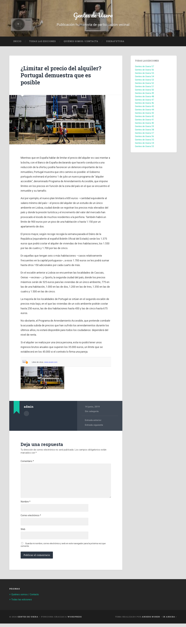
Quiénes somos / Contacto (26, 598)
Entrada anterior (93, 421)
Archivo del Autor (26, 414)
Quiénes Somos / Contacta (81, 42)
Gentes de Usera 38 (144, 130)
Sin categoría (92, 412)
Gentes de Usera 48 (144, 97)
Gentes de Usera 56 (144, 70)
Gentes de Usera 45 (144, 107)
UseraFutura (115, 42)
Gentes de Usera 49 (144, 94)
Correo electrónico (31, 518)
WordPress (74, 620)
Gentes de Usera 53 (144, 80)
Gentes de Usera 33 (144, 147)
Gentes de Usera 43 (144, 114)
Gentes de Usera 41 (144, 120)
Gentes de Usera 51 (144, 87)
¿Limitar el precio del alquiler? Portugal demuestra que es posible (63, 76)
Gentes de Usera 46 (144, 104)
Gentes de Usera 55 (144, 74)
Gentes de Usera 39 (144, 127)
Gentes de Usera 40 (144, 123)
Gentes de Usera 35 (144, 140)
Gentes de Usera (93, 15)
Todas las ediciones (42, 42)
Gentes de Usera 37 (144, 133)
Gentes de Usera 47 (144, 100)
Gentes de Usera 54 (144, 77)
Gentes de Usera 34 (144, 143)
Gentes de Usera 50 (144, 90)
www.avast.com (50, 363)
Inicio (17, 42)
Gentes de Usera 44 (144, 110)
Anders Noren (151, 620)
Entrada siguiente (94, 425)
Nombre (25, 504)
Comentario (27, 462)
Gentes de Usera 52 (144, 84)
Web (23, 532)
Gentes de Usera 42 (144, 117)
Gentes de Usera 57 (144, 67)
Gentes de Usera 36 (144, 137)
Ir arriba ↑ (170, 620)
